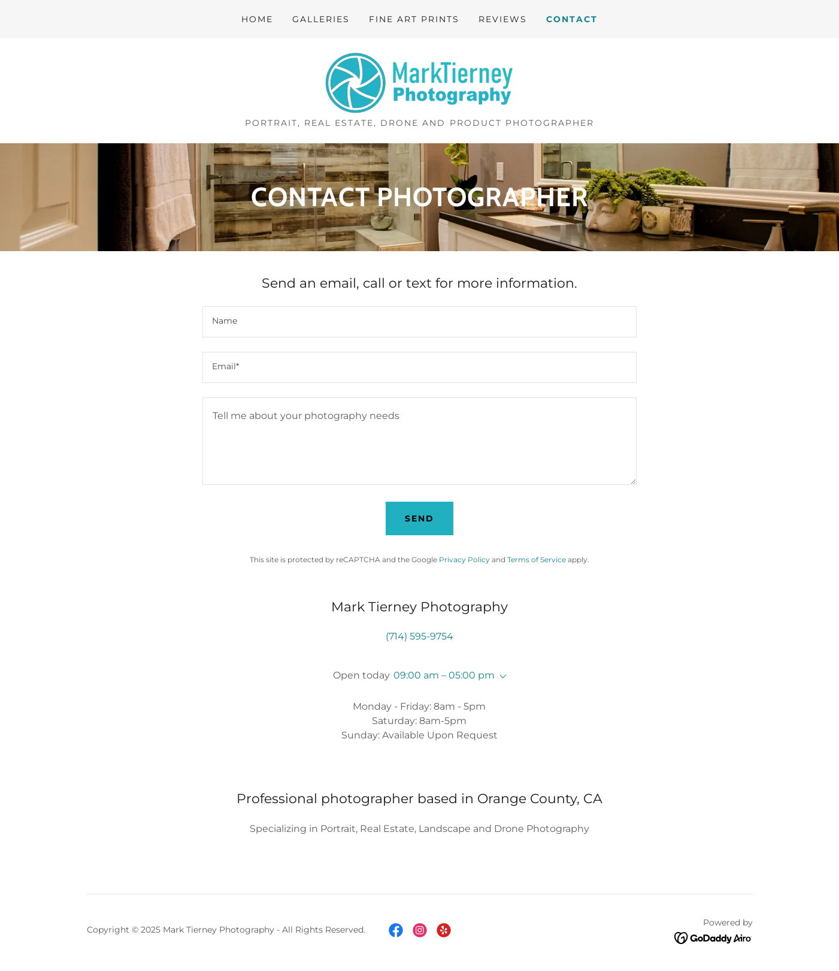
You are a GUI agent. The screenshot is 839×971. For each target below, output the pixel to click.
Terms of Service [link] (536, 559)
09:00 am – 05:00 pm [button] (444, 675)
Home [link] (257, 19)
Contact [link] (572, 19)
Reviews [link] (502, 19)
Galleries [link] (321, 19)
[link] (419, 82)
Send (419, 518)
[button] (500, 676)
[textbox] (419, 321)
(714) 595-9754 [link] (419, 636)
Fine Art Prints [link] (414, 19)
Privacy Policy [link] (464, 559)
